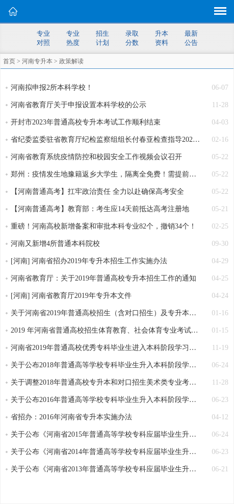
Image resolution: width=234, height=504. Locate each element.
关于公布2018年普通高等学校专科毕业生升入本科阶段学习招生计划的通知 (105, 365)
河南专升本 (37, 61)
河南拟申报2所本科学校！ (52, 87)
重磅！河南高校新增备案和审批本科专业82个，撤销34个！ (103, 226)
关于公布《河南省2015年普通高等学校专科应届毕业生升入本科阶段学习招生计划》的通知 (105, 434)
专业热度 (73, 38)
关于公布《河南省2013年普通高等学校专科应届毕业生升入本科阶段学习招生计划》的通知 (105, 469)
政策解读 (71, 61)
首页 (9, 61)
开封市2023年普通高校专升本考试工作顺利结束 (86, 122)
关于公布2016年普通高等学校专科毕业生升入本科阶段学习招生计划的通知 (105, 400)
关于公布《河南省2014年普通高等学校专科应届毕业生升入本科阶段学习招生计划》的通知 (105, 452)
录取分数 (132, 38)
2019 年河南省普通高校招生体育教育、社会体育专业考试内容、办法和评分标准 (105, 330)
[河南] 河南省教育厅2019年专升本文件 (71, 295)
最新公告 (191, 38)
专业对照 (43, 38)
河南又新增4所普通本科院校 (55, 243)
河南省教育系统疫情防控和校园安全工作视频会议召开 (96, 157)
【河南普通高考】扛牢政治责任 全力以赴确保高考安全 (97, 191)
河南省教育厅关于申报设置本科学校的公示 (78, 105)
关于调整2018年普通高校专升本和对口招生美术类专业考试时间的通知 (105, 382)
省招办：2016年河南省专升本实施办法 (71, 417)
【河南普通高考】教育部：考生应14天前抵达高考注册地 (100, 209)
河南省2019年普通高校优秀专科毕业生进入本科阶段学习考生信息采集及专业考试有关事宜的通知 (105, 347)
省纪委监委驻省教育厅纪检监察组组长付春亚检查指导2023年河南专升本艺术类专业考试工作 (105, 139)
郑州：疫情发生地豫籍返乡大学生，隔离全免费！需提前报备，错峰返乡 (105, 174)
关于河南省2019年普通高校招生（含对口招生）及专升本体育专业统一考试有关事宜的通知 (105, 313)
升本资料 (161, 38)
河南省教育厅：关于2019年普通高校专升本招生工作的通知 (103, 278)
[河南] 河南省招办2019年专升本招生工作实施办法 (89, 261)
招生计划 (102, 38)
